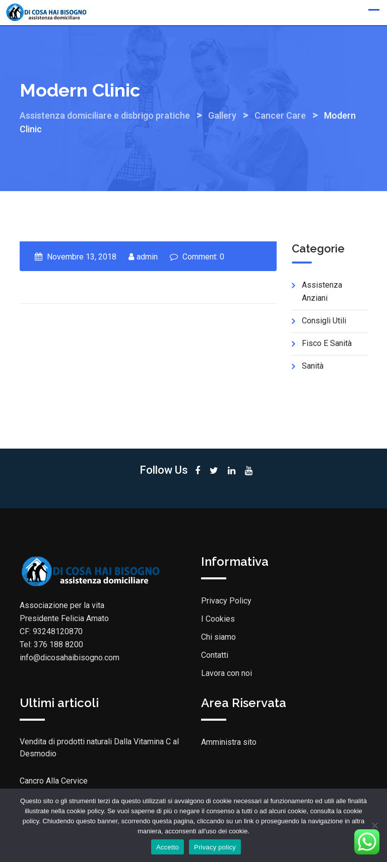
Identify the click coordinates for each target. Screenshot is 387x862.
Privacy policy (215, 847)
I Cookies (218, 619)
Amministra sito (228, 742)
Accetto (167, 847)
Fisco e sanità (327, 343)
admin (147, 257)
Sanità (313, 366)
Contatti (214, 655)
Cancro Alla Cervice (54, 781)
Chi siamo (218, 637)
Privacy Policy (226, 601)
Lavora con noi (226, 673)
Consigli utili (324, 320)
